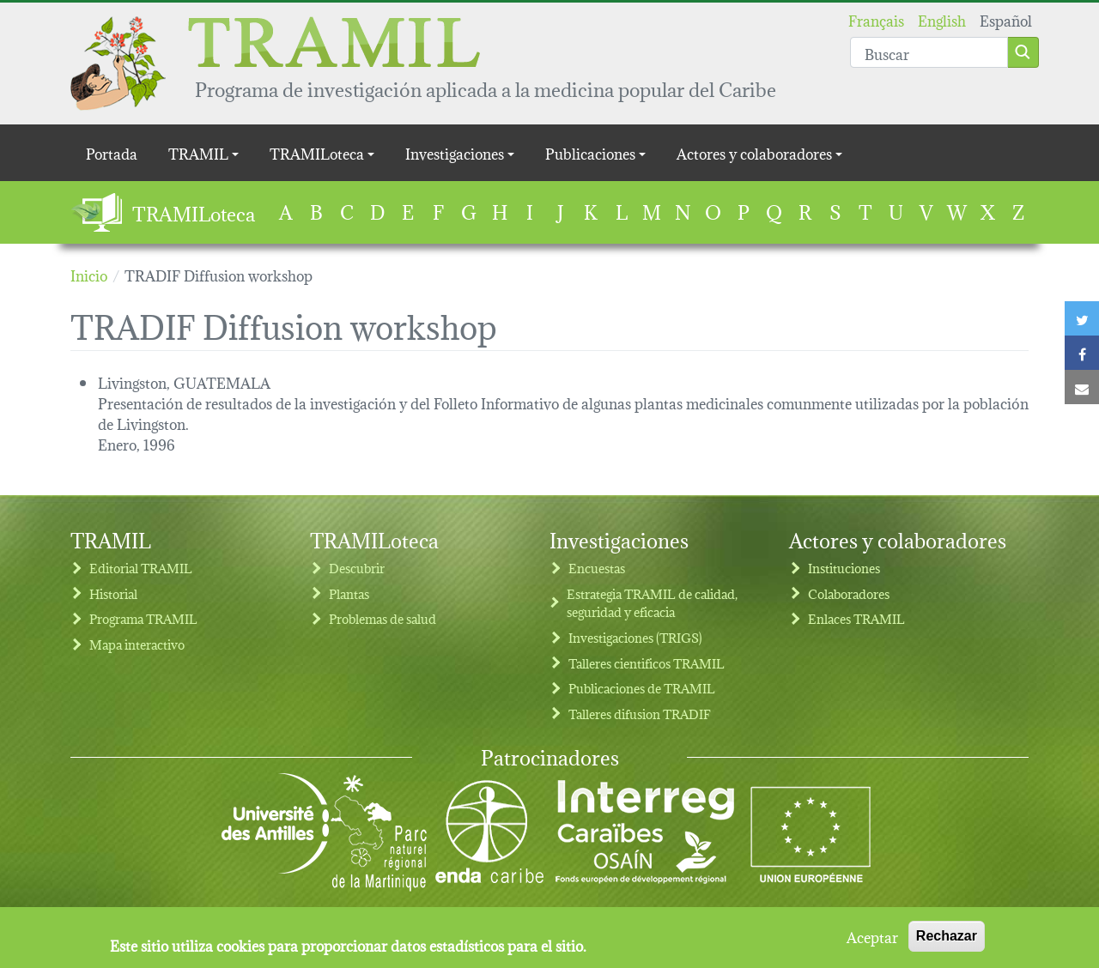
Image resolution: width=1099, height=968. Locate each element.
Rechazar (946, 941)
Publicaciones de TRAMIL (641, 688)
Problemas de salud (382, 618)
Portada (111, 152)
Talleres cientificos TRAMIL (646, 663)
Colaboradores (849, 593)
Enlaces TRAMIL (856, 618)
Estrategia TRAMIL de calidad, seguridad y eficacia (652, 603)
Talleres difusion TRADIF (639, 713)
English (942, 19)
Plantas (349, 593)
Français (876, 19)
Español (1006, 19)
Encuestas (596, 568)
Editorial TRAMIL (140, 568)
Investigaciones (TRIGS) (635, 637)
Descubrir (357, 568)
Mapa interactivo (137, 644)
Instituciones (844, 568)
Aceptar (872, 941)
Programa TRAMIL (143, 618)
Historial (113, 593)
